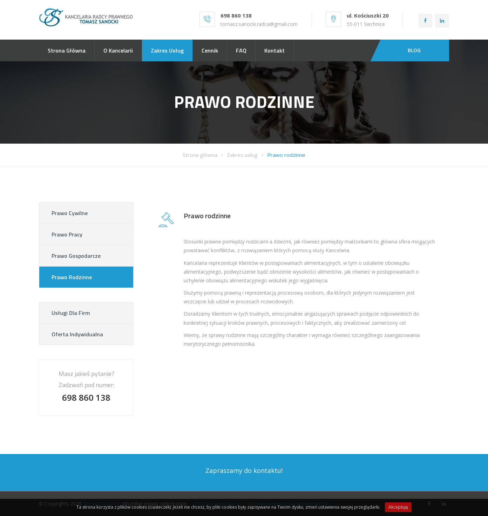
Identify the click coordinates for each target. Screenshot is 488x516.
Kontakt (274, 50)
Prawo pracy (67, 234)
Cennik (210, 50)
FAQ (241, 50)
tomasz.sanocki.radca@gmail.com (259, 24)
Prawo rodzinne (286, 154)
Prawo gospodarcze (76, 256)
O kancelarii (118, 50)
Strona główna (67, 50)
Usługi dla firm (71, 313)
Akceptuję (398, 507)
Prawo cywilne (70, 213)
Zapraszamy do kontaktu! (244, 470)
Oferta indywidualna (77, 334)
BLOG (414, 50)
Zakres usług (167, 50)
